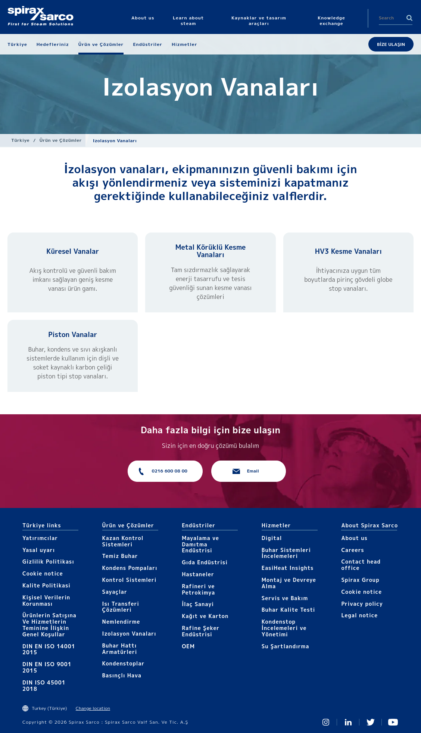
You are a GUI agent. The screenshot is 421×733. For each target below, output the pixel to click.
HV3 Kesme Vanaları (348, 251)
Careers (352, 549)
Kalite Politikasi (46, 585)
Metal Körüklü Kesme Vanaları (210, 251)
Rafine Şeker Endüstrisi (200, 631)
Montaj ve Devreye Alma (289, 583)
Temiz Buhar (120, 555)
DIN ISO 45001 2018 (44, 685)
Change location (93, 708)
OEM (188, 646)
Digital (272, 538)
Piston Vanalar (72, 334)
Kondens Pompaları (130, 567)
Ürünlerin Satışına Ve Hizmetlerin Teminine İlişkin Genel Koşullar (49, 624)
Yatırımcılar (40, 538)
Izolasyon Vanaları (129, 633)
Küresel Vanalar (72, 251)
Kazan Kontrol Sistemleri (123, 541)
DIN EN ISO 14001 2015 (48, 649)
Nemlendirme (121, 621)
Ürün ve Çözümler (61, 140)
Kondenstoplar (123, 663)
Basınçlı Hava (121, 675)
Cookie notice (42, 573)
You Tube (393, 722)
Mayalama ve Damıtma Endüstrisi (200, 544)
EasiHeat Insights (288, 567)
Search (409, 18)
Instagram (325, 722)
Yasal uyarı (38, 549)
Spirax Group (360, 579)
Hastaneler (198, 574)
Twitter (370, 722)
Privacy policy (362, 603)
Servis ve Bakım (285, 598)
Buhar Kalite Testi (288, 609)
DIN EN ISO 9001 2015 (47, 667)
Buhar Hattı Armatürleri (119, 648)
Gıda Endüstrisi (205, 562)
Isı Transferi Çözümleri (120, 607)
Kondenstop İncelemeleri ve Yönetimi (284, 628)
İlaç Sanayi (198, 604)
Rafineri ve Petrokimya (198, 589)
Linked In (348, 722)
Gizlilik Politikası (48, 561)
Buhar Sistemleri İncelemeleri (286, 553)
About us (354, 538)
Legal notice (359, 615)
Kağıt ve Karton (205, 616)
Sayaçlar (114, 591)
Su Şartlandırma (285, 646)
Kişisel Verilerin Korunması (46, 600)
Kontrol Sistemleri (129, 579)
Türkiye (20, 140)
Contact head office (361, 564)
